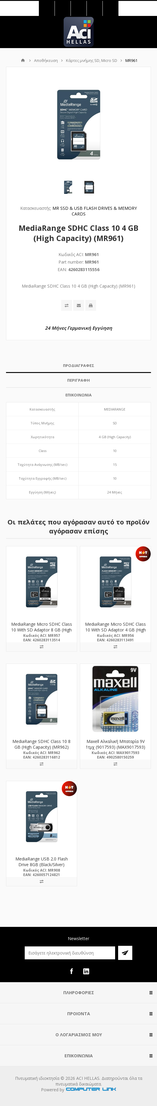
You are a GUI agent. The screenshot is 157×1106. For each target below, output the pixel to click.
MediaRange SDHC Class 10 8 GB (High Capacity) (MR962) (41, 744)
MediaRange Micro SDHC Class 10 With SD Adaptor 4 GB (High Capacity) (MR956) (115, 629)
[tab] (78, 365)
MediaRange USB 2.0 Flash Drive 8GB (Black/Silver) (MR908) (41, 864)
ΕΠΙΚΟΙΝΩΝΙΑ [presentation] (78, 395)
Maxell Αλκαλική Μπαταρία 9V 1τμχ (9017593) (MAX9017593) (115, 744)
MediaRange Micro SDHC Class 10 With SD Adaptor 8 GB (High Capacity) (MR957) (41, 629)
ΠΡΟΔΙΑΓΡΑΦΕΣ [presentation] (78, 365)
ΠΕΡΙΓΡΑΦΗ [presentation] (78, 380)
